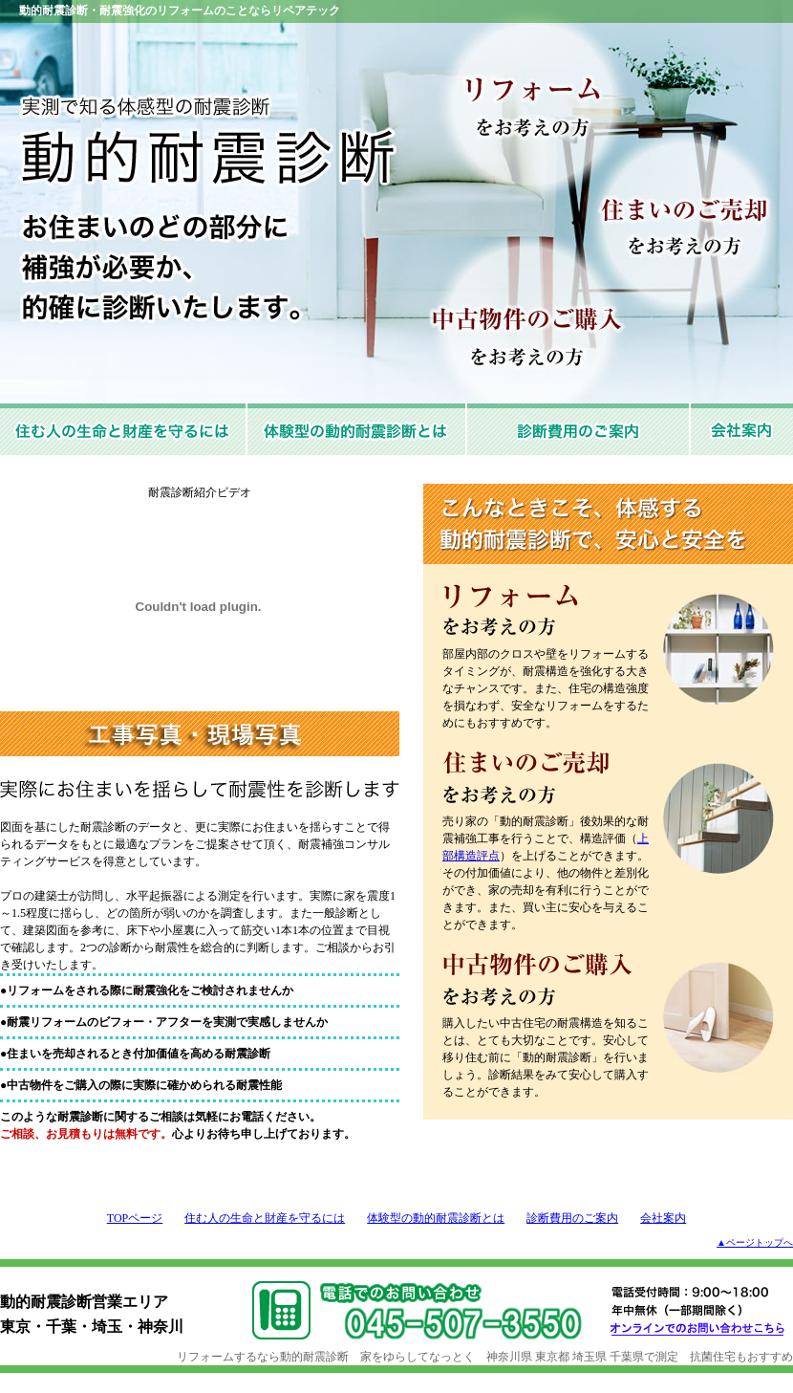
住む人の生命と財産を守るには (123, 429)
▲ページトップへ (755, 1242)
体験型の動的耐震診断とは (357, 429)
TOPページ (134, 1218)
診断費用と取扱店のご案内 (579, 429)
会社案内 (742, 429)
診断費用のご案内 (572, 1218)
